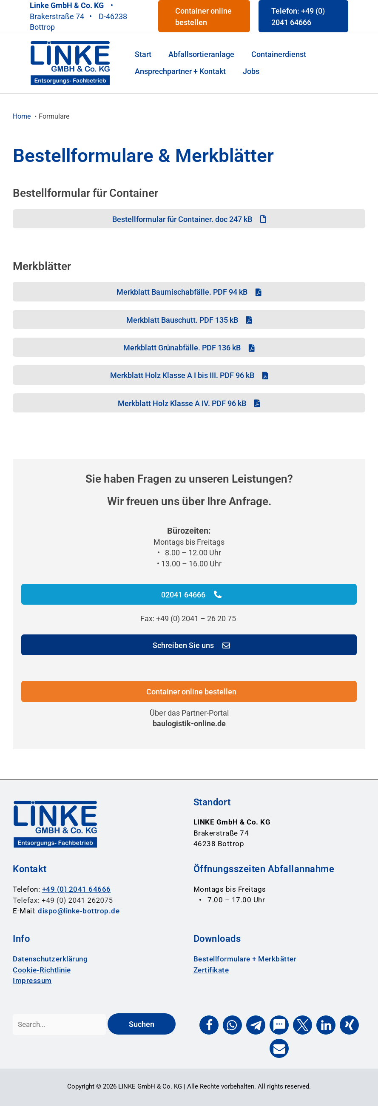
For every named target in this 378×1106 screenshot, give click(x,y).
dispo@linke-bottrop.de (78, 911)
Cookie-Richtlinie (42, 970)
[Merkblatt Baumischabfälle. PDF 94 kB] (189, 291)
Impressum (32, 980)
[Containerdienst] (279, 52)
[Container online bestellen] (189, 691)
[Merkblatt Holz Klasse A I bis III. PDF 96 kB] (189, 374)
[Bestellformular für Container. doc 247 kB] (189, 218)
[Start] (143, 52)
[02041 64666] (189, 594)
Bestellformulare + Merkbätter (245, 959)
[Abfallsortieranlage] (201, 52)
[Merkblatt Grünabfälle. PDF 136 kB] (189, 347)
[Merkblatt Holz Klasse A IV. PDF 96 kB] (189, 402)
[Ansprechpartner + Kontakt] (180, 73)
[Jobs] (251, 73)
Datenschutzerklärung (50, 959)
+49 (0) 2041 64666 (76, 889)
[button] (204, 16)
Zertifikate (211, 970)
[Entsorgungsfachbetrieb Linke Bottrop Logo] (70, 62)
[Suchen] (142, 1023)
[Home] (22, 116)
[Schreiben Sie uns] (189, 644)
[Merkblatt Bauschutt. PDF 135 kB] (189, 319)
